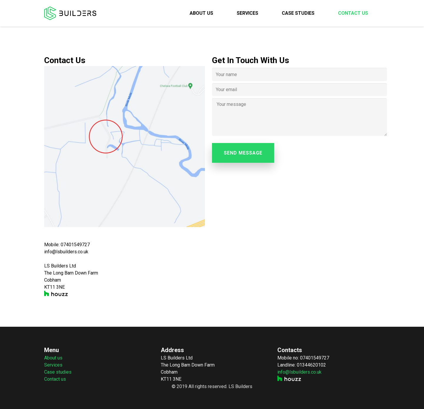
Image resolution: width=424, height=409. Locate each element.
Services (53, 365)
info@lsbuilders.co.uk (299, 372)
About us (53, 358)
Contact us (55, 379)
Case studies (58, 372)
